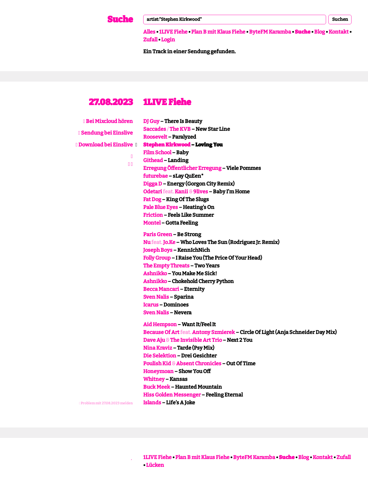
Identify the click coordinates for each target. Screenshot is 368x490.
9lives (200, 191)
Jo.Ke (169, 242)
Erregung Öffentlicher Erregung (182, 168)
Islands (152, 402)
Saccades (154, 129)
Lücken (155, 465)
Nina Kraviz (157, 348)
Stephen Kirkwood (166, 145)
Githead (153, 160)
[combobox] (234, 19)
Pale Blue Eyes (160, 207)
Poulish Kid (157, 363)
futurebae (155, 176)
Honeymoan (158, 371)
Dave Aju (154, 340)
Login (168, 39)
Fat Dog (152, 199)
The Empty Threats (166, 266)
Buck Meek (156, 387)
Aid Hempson (160, 324)
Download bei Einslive (104, 145)
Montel (152, 223)
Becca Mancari (161, 289)
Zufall (150, 39)
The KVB (180, 129)
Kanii (181, 191)
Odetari (152, 191)
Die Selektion (159, 356)
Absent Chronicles (198, 363)
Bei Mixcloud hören (108, 121)
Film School (157, 152)
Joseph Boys (157, 250)
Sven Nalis (156, 297)
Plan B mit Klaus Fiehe (218, 32)
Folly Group (157, 258)
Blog (319, 32)
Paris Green (157, 234)
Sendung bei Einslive (105, 133)
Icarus (151, 305)
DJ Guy (151, 121)
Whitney (154, 379)
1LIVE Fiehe (173, 32)
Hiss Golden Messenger (172, 395)
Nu (146, 242)
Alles (149, 32)
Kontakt (339, 32)
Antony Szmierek (213, 332)
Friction (153, 215)
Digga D (152, 184)
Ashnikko (155, 273)
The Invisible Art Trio (196, 340)
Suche (120, 19)
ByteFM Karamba (270, 32)
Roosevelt (155, 137)
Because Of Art (161, 332)
